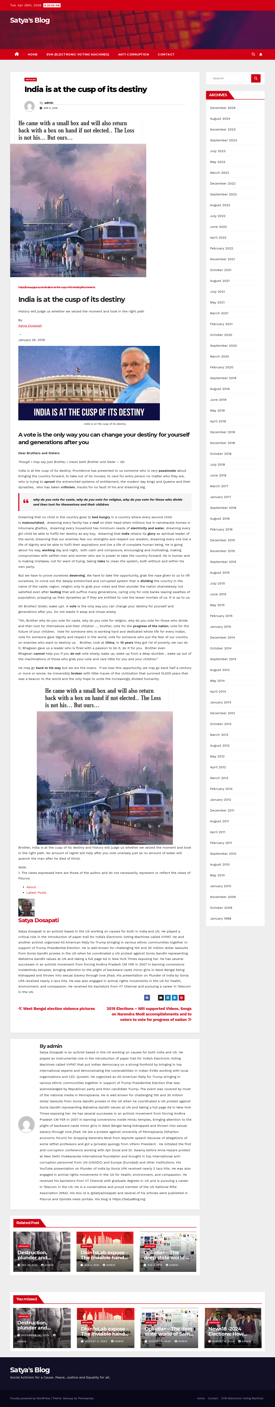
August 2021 (220, 281)
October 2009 (221, 908)
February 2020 (222, 367)
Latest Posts (36, 892)
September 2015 (223, 562)
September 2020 (223, 346)
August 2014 (220, 670)
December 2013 (222, 713)
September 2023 (223, 140)
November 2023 (223, 129)
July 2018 (217, 464)
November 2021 (222, 259)
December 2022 (223, 183)
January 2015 (220, 627)
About (31, 887)
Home (33, 54)
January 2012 (220, 799)
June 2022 (218, 227)
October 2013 (220, 724)
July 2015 (217, 583)
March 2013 (219, 735)
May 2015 (217, 605)
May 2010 (217, 875)
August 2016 (220, 518)
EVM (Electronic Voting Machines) (78, 54)
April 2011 (217, 832)
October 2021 (220, 270)
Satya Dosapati (30, 326)
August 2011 (219, 821)
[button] (253, 54)
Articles (31, 79)
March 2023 (219, 173)
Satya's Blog (30, 20)
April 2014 (218, 691)
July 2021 (217, 291)
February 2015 (221, 616)
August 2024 (220, 119)
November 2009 (223, 897)
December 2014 (222, 637)
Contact (166, 54)
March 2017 (219, 486)
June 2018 (218, 475)
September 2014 (223, 659)
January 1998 (220, 918)
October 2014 (221, 648)
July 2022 (218, 216)
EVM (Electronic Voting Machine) (242, 1398)
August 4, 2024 (96, 1341)
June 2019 (218, 400)
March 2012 (219, 778)
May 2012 (217, 756)
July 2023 (218, 151)
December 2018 (222, 432)
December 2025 (223, 108)
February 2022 (221, 248)
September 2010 (223, 854)
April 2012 (218, 767)
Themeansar (86, 1398)
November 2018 (222, 443)
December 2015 (222, 540)
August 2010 (220, 864)
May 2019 (217, 410)
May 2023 (217, 162)
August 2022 (220, 205)
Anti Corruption (133, 54)
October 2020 (221, 335)
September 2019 (223, 378)
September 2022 (223, 194)
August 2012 (220, 745)
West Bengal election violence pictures (56, 1008)
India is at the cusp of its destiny (85, 89)
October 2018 (221, 454)
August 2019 (220, 389)
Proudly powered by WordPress (30, 1398)
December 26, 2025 (35, 1335)
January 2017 (220, 497)
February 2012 (221, 789)
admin (48, 103)
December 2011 (222, 810)
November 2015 (222, 551)
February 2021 (221, 324)
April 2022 (218, 237)
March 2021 (219, 313)
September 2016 (223, 508)
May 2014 (217, 681)
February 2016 (221, 529)
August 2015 (220, 573)
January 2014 (220, 702)
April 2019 (218, 421)
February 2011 (221, 843)
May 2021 (217, 302)
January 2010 (220, 886)
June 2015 (218, 594)
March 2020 (219, 356)
